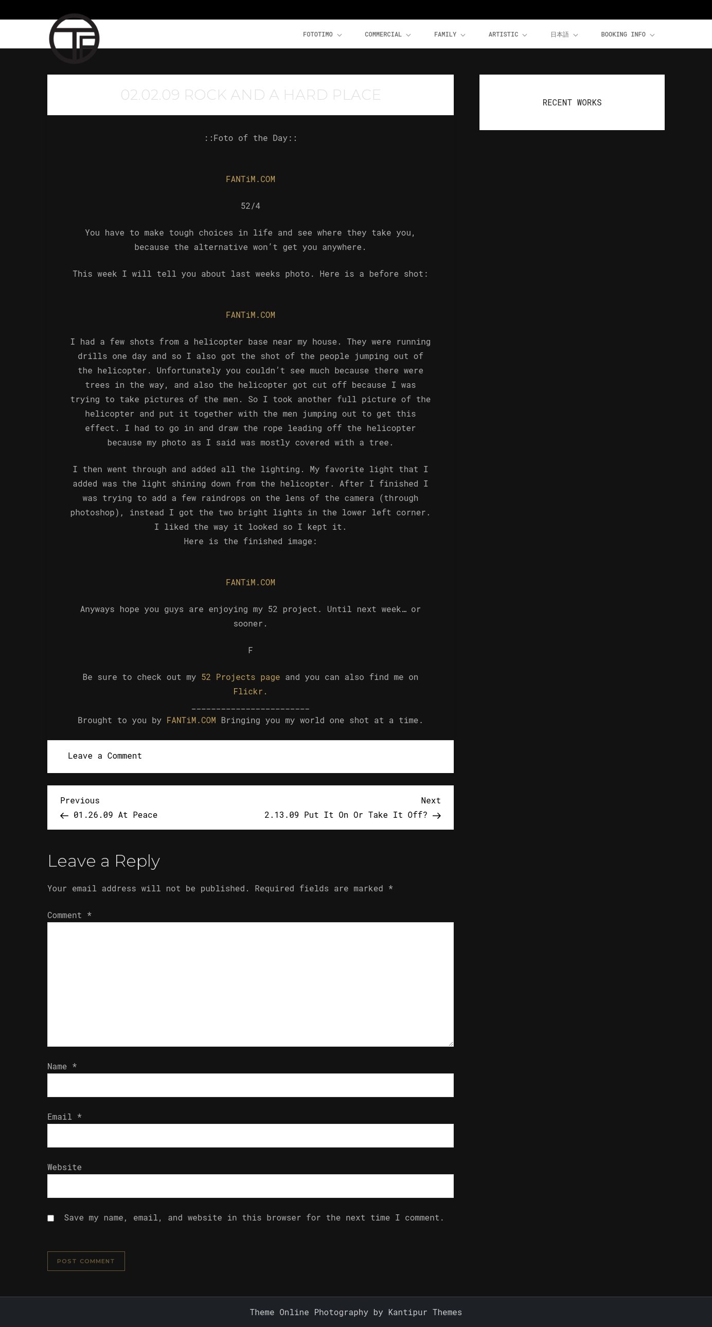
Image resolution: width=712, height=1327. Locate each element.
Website (64, 1166)
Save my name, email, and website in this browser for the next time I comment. (254, 1217)
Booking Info (628, 34)
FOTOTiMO (323, 34)
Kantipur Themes (425, 1311)
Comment (69, 914)
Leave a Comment (105, 755)
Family (450, 34)
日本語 (565, 34)
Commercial (389, 34)
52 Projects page (240, 676)
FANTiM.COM (250, 178)
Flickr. (250, 691)
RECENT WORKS (571, 102)
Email (64, 1116)
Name (62, 1066)
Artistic (509, 34)
